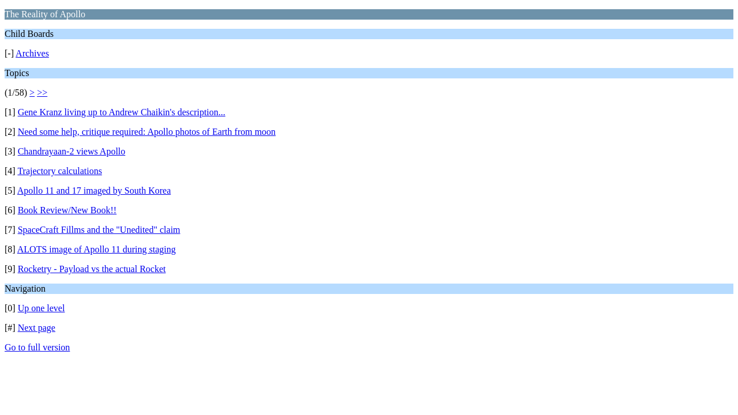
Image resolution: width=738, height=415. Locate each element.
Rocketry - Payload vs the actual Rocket (92, 269)
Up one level (41, 308)
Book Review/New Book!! (67, 210)
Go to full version (37, 347)
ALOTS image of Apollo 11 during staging (96, 249)
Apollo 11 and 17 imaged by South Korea (94, 190)
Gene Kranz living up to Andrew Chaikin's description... (121, 112)
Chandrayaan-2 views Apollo (72, 151)
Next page (36, 328)
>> (42, 92)
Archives (32, 53)
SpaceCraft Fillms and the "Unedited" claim (99, 230)
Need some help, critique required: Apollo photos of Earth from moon (147, 132)
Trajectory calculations (59, 171)
